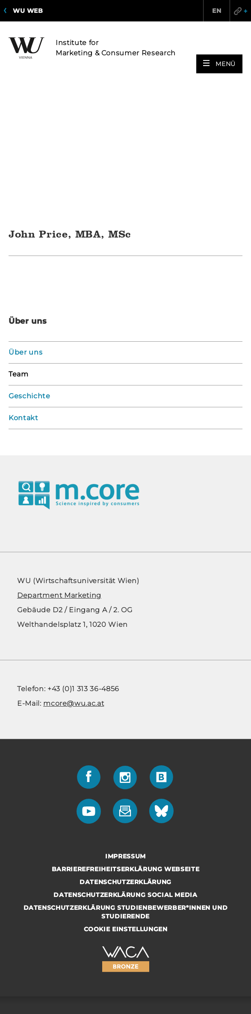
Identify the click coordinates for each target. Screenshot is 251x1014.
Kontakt (23, 289)
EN (216, 11)
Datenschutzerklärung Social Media (125, 766)
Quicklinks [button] (240, 10)
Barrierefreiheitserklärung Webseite (126, 740)
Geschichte (29, 267)
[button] (219, 63)
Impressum (125, 727)
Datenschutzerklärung (125, 753)
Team (19, 245)
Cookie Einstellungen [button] (126, 800)
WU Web (28, 11)
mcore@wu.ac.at (73, 575)
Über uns (25, 224)
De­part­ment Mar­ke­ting (59, 467)
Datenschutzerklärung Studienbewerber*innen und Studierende (126, 783)
